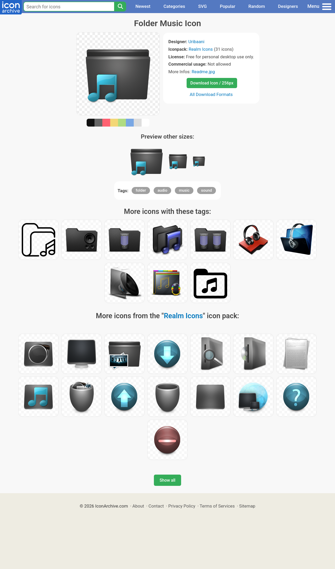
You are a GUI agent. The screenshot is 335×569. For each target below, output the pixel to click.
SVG (202, 6)
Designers (288, 6)
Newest (142, 6)
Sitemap (247, 506)
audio (162, 190)
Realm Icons (201, 49)
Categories (174, 6)
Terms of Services (217, 506)
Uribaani (196, 41)
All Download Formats (211, 94)
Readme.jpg (203, 71)
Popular (227, 6)
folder (141, 190)
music (184, 190)
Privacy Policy (181, 506)
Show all (167, 480)
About (138, 506)
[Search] (120, 7)
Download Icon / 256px (211, 83)
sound (206, 190)
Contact (156, 506)
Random (256, 6)
